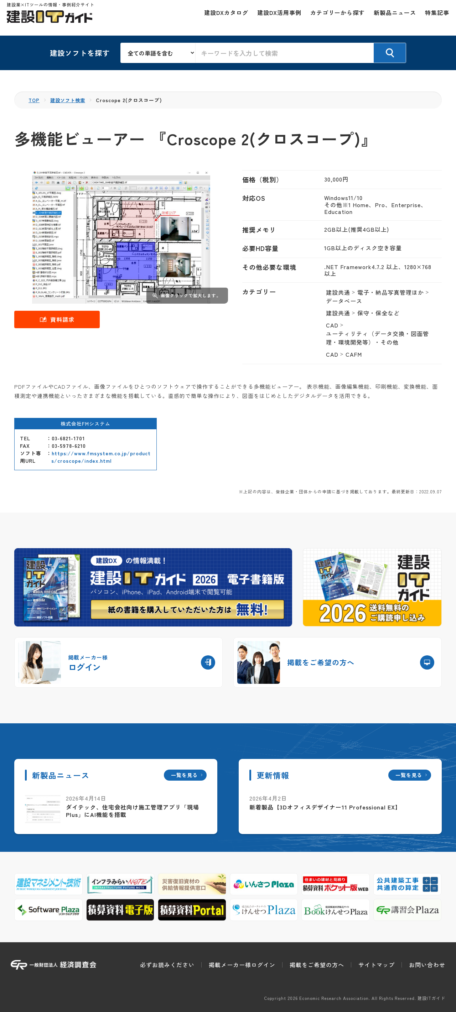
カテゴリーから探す (333, 18)
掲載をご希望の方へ (317, 964)
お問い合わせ (427, 964)
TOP (34, 100)
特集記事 (433, 18)
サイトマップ (376, 964)
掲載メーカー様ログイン (242, 964)
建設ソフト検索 (69, 100)
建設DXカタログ (222, 18)
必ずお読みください (167, 964)
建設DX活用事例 (275, 18)
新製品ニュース (391, 18)
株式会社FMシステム (85, 423)
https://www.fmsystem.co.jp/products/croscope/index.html (101, 457)
